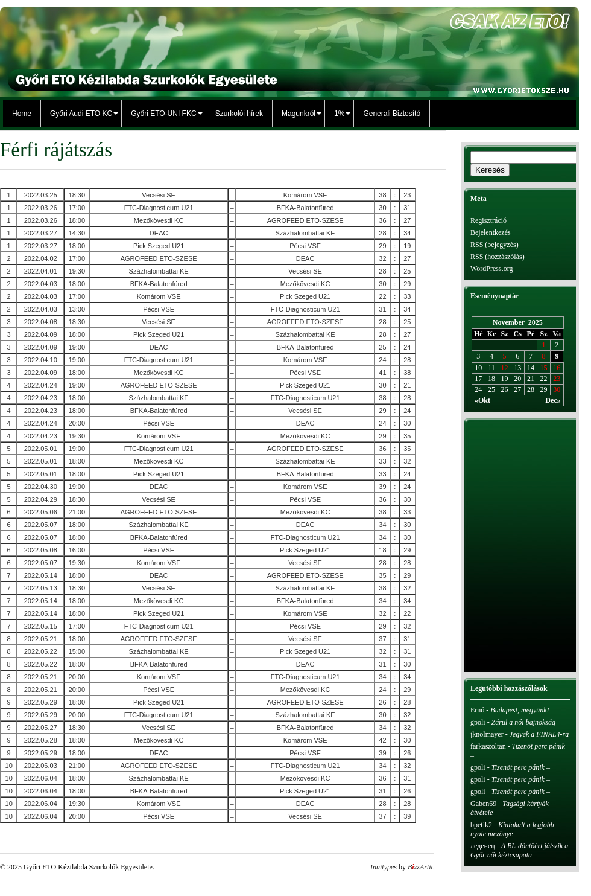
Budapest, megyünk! (519, 710)
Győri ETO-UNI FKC (163, 113)
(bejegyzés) (494, 244)
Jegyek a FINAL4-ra (539, 734)
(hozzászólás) (497, 256)
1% (339, 113)
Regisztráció (488, 220)
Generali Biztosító (391, 113)
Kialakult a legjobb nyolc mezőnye (512, 829)
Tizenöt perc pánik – (521, 767)
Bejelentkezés (490, 232)
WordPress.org (491, 268)
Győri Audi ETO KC (81, 113)
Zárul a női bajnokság (523, 722)
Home (21, 113)
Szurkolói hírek (239, 113)
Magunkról (298, 113)
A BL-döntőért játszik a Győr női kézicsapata (519, 850)
